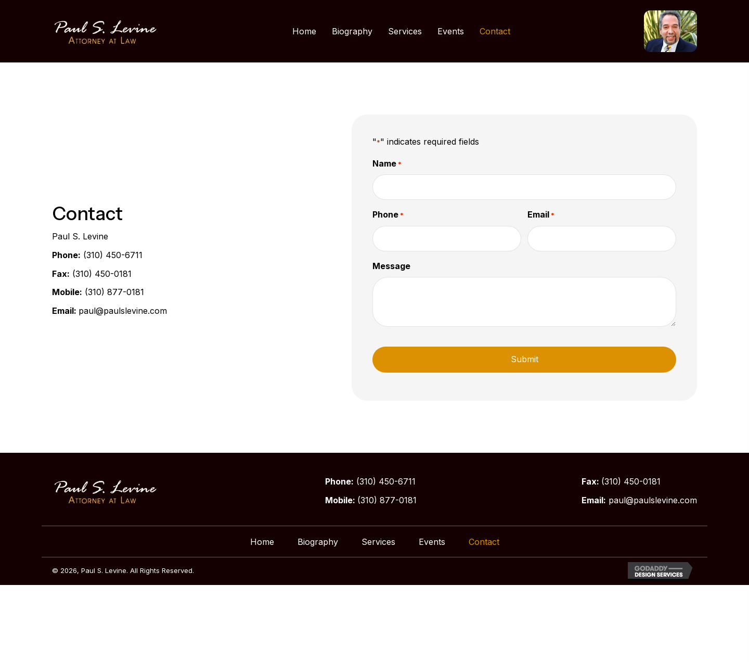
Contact (484, 541)
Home (262, 541)
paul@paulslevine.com (123, 310)
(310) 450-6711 (113, 255)
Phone (388, 215)
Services (378, 541)
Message (391, 265)
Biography (318, 541)
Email (540, 215)
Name (387, 164)
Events (432, 541)
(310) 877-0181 (114, 292)
